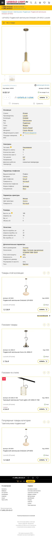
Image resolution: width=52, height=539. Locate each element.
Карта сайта (5, 499)
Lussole (6, 85)
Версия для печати (41, 85)
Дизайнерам (31, 498)
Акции (3, 498)
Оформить (31, 481)
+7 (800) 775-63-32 (7, 7)
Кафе (31, 252)
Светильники (18, 12)
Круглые (25, 264)
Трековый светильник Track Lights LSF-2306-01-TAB (21, 400)
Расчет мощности (30, 133)
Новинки (4, 496)
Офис (24, 250)
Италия (12, 85)
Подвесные (26, 12)
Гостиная (30, 250)
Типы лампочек (32, 505)
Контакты (4, 489)
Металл (30, 130)
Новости (30, 501)
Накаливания (27, 147)
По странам (5, 492)
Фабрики (4, 490)
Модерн (25, 125)
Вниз (24, 189)
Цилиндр (26, 186)
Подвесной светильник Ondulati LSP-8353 (18, 300)
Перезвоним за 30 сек (19, 8)
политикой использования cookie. (26, 527)
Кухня (36, 252)
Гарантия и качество (33, 492)
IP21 (24, 255)
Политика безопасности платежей (26, 515)
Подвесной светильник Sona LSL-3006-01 (17, 352)
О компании (6, 486)
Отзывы (30, 499)
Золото (25, 128)
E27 (24, 157)
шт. (19, 481)
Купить (43, 97)
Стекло (25, 130)
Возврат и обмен (32, 494)
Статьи (29, 503)
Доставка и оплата (32, 489)
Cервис (30, 486)
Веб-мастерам (31, 496)
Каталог (10, 12)
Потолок (25, 248)
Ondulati (25, 118)
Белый (30, 128)
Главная (4, 12)
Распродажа (5, 494)
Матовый (26, 181)
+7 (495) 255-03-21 (7, 8)
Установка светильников (34, 490)
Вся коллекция (43, 315)
